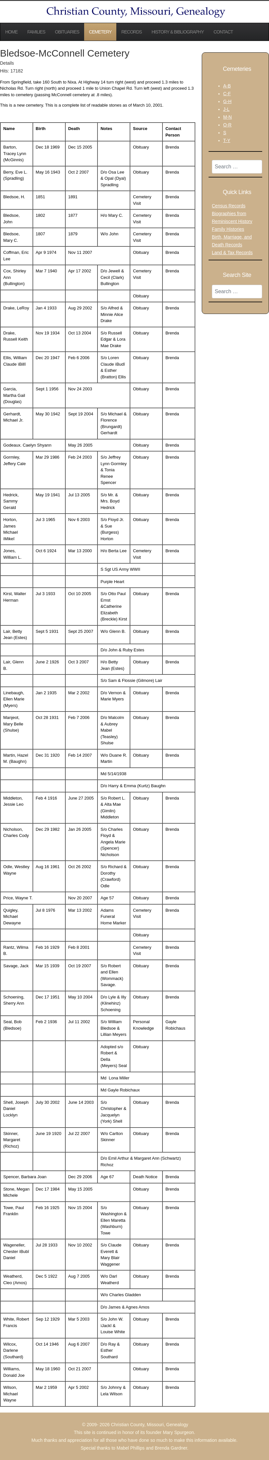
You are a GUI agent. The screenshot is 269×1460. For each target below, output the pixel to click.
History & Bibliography (177, 31)
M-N (227, 117)
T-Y (226, 140)
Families (36, 31)
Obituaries (67, 31)
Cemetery (100, 31)
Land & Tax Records (232, 252)
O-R (227, 124)
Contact (223, 31)
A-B (227, 85)
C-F (227, 93)
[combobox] (237, 167)
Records (131, 31)
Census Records (229, 205)
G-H (227, 101)
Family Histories (228, 229)
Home (11, 31)
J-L (226, 109)
